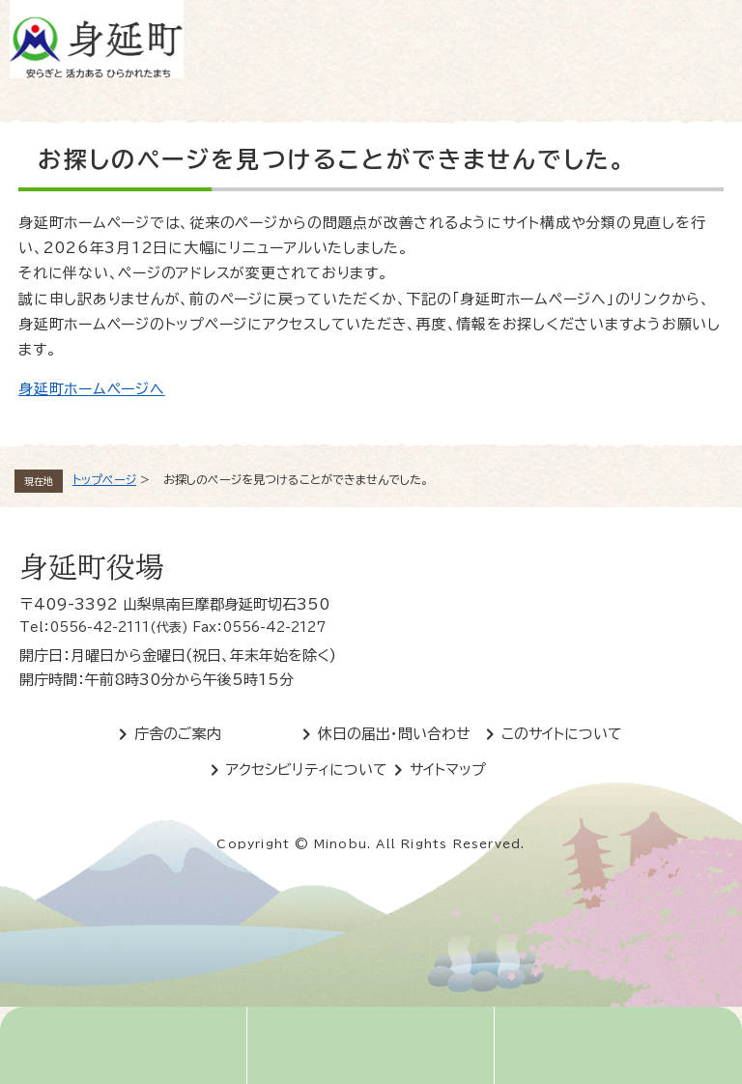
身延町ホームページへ (91, 389)
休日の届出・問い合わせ (394, 734)
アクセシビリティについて (306, 769)
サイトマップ (448, 769)
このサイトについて (561, 734)
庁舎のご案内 (177, 734)
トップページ (104, 479)
